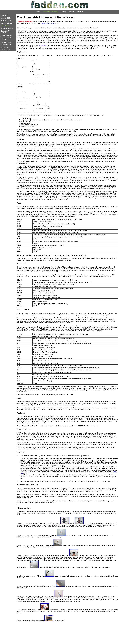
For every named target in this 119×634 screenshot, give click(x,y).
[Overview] (4, 15)
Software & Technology (50, 11)
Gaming (63, 11)
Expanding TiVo (6, 44)
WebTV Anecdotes (7, 28)
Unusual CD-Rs (6, 18)
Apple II (71, 11)
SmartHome (42, 45)
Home (38, 11)
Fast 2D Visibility (6, 42)
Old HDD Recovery (7, 23)
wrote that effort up (48, 23)
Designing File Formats (5, 31)
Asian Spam (5, 47)
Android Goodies (6, 20)
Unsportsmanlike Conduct (6, 38)
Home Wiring (5, 26)
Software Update (6, 35)
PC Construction (6, 50)
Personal (80, 11)
